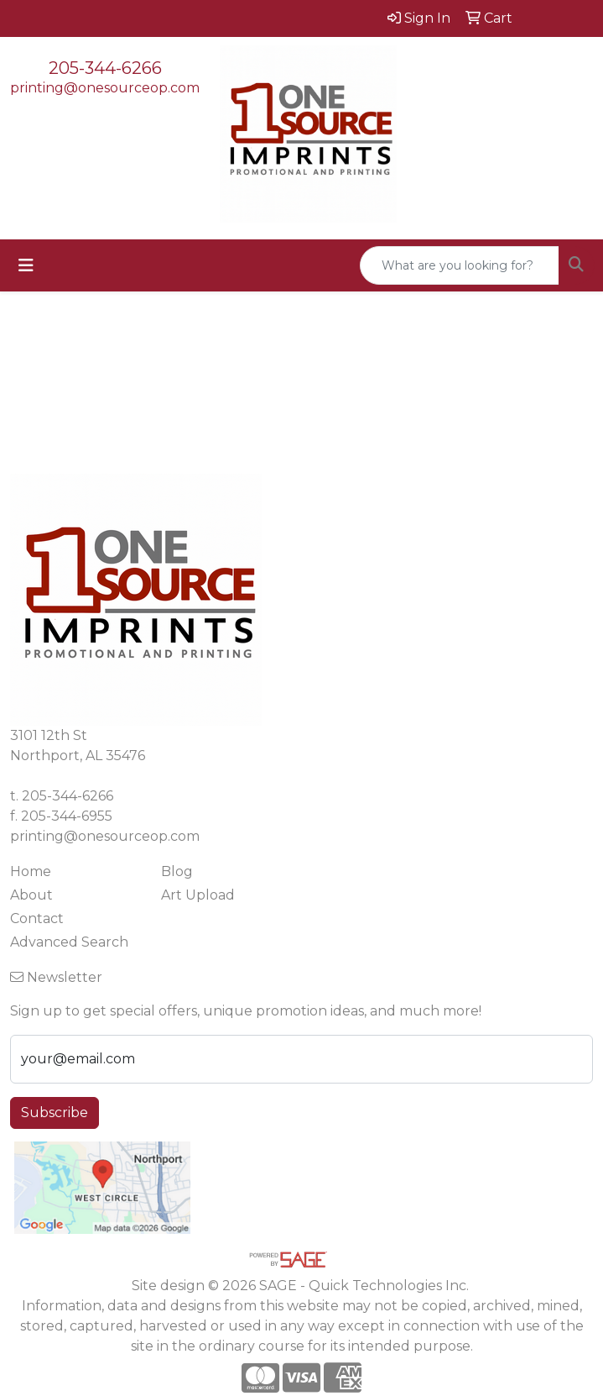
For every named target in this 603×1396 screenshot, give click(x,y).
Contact (37, 918)
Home (30, 871)
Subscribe (54, 1112)
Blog (177, 871)
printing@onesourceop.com (105, 88)
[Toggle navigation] (26, 265)
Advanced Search (69, 942)
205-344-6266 (105, 68)
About (31, 895)
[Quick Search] (459, 265)
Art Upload (198, 895)
